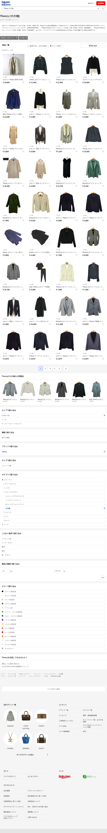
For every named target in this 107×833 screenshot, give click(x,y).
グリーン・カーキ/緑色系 (53, 612)
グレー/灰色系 (53, 600)
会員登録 (101, 3)
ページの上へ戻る (53, 689)
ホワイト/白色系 (53, 596)
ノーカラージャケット (55, 500)
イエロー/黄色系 (53, 624)
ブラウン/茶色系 (53, 604)
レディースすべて (54, 484)
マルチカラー (53, 649)
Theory (53, 452)
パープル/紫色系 (53, 620)
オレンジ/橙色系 (53, 636)
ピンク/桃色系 (53, 628)
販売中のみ (32, 46)
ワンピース (54, 512)
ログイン (91, 3)
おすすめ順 (43, 46)
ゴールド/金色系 (53, 644)
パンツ (54, 516)
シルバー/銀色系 (53, 640)
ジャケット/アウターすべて (55, 496)
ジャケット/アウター (54, 492)
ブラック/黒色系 (53, 591)
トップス (54, 488)
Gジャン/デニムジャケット (55, 504)
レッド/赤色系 (53, 632)
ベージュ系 (53, 608)
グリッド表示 (56, 46)
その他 (23, 38)
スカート (54, 520)
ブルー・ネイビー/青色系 (53, 616)
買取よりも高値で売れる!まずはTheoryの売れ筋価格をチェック (53, 665)
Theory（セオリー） (9, 38)
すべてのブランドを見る (25, 755)
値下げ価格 (53, 438)
